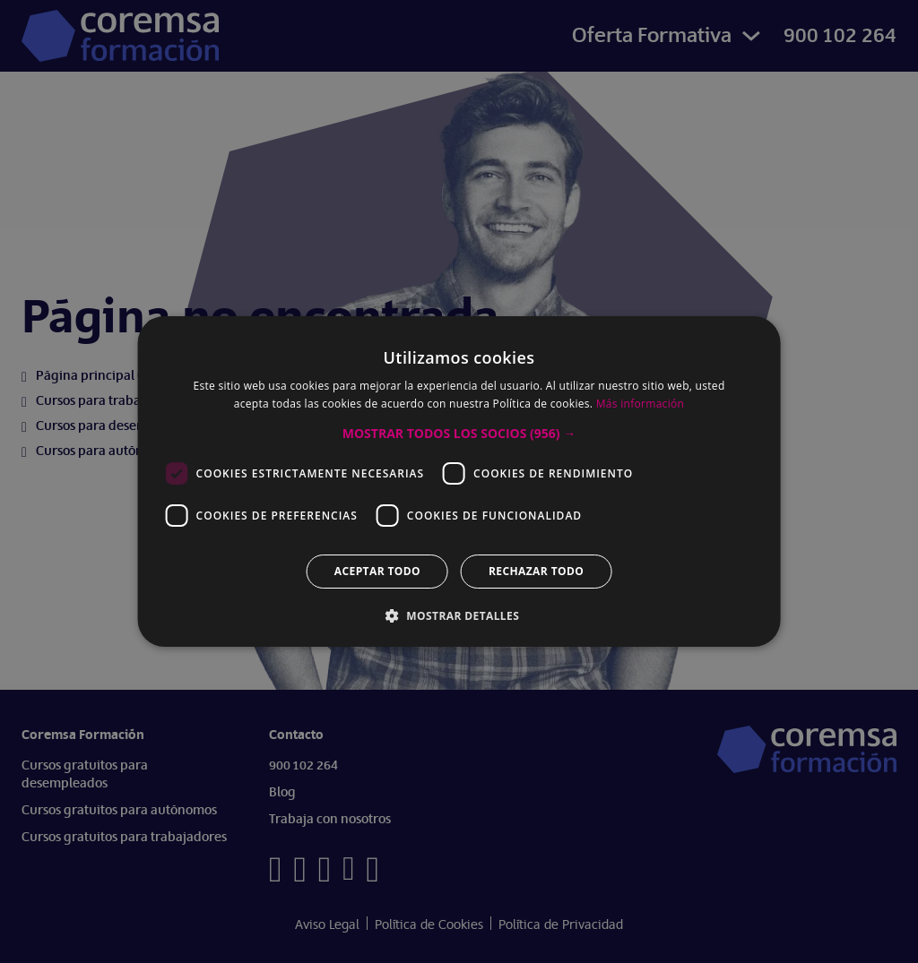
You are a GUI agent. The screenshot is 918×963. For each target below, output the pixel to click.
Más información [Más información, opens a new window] (640, 403)
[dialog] (459, 481)
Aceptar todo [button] (377, 571)
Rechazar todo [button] (536, 571)
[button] (459, 434)
